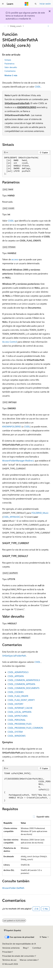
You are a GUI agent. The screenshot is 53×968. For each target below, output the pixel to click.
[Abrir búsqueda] (35, 3)
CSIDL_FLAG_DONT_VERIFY (21, 699)
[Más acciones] (48, 26)
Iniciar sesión (45, 3)
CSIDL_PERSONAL (17, 719)
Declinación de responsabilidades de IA (19, 943)
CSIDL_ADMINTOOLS (18, 672)
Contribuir (36, 947)
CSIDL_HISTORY (15, 703)
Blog (25, 947)
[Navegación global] (3, 3)
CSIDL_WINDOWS (17, 735)
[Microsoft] (26, 4)
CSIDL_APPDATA (16, 676)
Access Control (9, 341)
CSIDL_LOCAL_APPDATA (19, 711)
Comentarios (10, 71)
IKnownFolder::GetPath (13, 887)
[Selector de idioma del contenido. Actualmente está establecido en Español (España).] (12, 930)
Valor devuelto (11, 67)
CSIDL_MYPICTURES (18, 715)
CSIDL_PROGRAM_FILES (20, 723)
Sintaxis (8, 59)
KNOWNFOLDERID (26, 107)
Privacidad (6, 951)
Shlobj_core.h (15, 26)
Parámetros (9, 63)
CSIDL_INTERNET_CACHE (20, 707)
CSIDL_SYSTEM (15, 731)
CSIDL (38, 86)
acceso (14, 259)
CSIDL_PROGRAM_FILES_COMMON (25, 727)
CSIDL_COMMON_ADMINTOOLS (24, 680)
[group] (26, 787)
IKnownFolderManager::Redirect (18, 460)
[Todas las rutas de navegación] (4, 26)
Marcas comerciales (28, 959)
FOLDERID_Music (40, 512)
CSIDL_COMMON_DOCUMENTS (23, 687)
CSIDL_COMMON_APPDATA (21, 683)
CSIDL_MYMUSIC (11, 516)
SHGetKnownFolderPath (17, 103)
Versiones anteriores (11, 947)
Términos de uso (9, 959)
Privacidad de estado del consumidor (18, 956)
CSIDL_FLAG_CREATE (18, 695)
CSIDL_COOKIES (16, 691)
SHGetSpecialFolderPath (14, 655)
